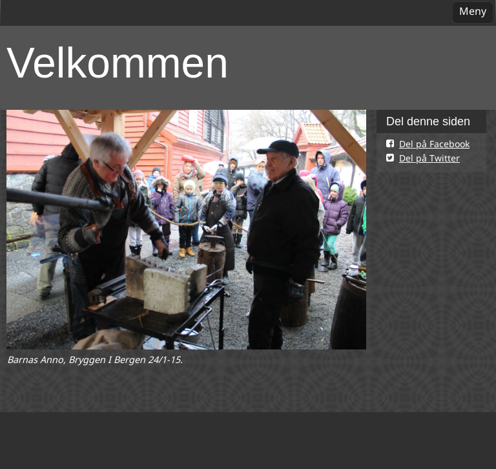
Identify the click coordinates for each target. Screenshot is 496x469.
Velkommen (117, 63)
